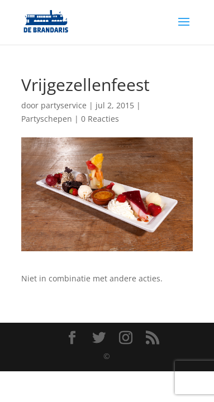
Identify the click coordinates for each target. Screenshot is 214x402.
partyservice (64, 105)
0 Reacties (100, 118)
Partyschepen (46, 118)
